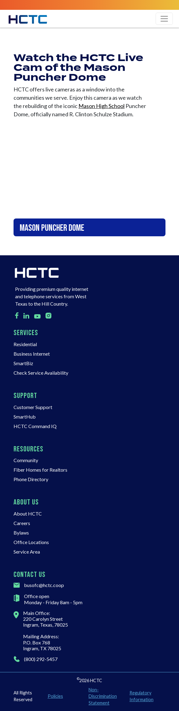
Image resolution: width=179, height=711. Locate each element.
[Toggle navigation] (164, 19)
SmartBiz (23, 363)
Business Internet (32, 354)
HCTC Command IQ (35, 426)
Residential (25, 344)
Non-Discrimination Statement (103, 696)
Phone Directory (31, 479)
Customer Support (33, 407)
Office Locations (31, 542)
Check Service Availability (41, 373)
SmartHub (25, 416)
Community (26, 460)
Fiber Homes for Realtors (40, 470)
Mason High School (101, 105)
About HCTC (28, 513)
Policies (55, 696)
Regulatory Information (141, 696)
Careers (22, 523)
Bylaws (21, 532)
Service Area (27, 552)
